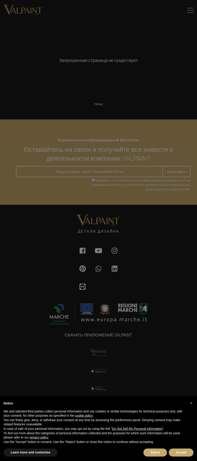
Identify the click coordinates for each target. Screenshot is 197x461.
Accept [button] (181, 452)
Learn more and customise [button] (30, 452)
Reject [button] (155, 452)
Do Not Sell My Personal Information (137, 428)
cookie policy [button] (83, 415)
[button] (191, 403)
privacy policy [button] (39, 437)
